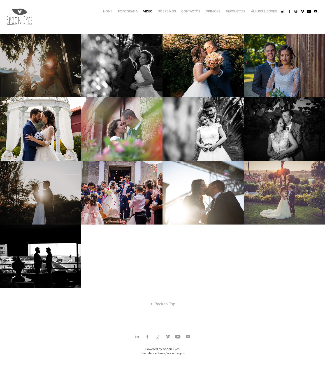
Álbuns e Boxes (264, 11)
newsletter (236, 11)
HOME (107, 11)
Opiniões (213, 11)
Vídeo (148, 11)
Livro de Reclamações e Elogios (162, 353)
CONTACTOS (190, 11)
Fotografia (128, 11)
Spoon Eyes (171, 349)
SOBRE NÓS (167, 11)
